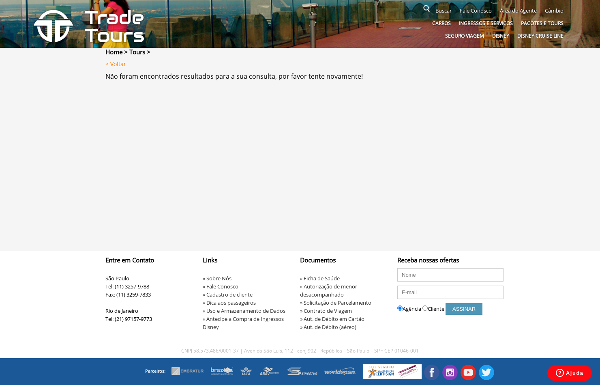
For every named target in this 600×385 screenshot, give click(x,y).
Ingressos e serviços (486, 23)
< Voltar (115, 64)
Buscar (443, 10)
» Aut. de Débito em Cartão (332, 319)
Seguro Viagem (464, 35)
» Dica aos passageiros (229, 302)
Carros (441, 23)
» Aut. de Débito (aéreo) (328, 327)
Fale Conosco (476, 10)
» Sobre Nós (217, 278)
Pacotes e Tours (542, 23)
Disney (500, 35)
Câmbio (554, 10)
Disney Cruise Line (540, 35)
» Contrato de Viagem (326, 310)
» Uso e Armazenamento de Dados (244, 310)
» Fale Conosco (220, 286)
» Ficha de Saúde (320, 278)
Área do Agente (518, 10)
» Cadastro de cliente (228, 294)
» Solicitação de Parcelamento (335, 302)
